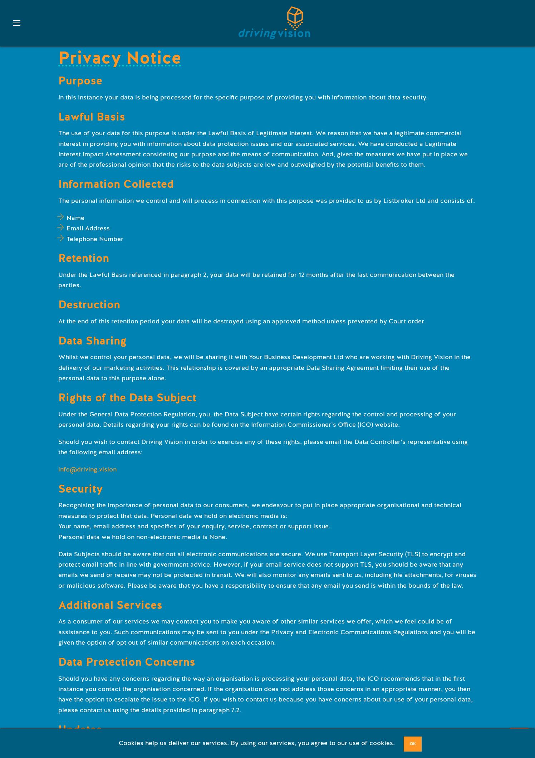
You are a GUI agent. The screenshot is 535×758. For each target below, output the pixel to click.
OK (413, 744)
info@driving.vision (87, 469)
